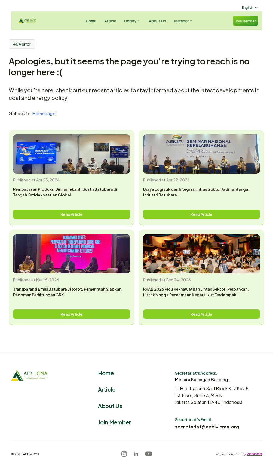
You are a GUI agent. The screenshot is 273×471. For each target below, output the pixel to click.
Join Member (114, 421)
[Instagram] (124, 454)
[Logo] (31, 20)
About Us (110, 405)
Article (106, 389)
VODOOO (254, 453)
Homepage (43, 113)
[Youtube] (148, 453)
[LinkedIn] (136, 454)
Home (106, 372)
